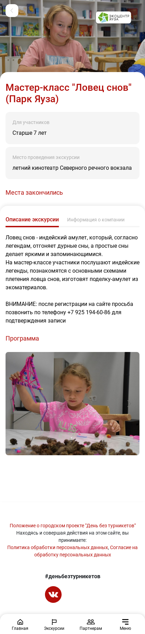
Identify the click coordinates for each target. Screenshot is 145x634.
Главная (20, 625)
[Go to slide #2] (91, 472)
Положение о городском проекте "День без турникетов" (73, 525)
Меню (125, 625)
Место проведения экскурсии (46, 157)
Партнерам (91, 625)
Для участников (30, 122)
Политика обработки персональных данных (57, 547)
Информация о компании (96, 219)
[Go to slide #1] (59, 472)
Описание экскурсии (32, 219)
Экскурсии (54, 625)
